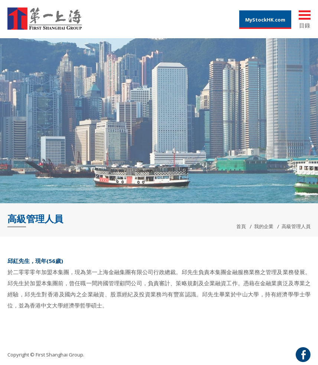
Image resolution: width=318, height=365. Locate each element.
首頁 (241, 226)
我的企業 (263, 226)
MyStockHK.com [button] (265, 19)
